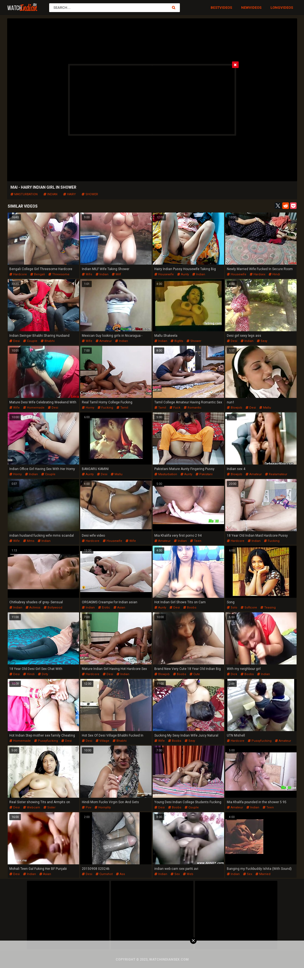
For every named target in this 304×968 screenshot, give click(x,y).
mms (28, 541)
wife (87, 274)
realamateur (276, 474)
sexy (262, 341)
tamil (122, 407)
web (188, 874)
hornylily (102, 807)
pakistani (204, 474)
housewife (164, 274)
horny (88, 407)
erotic (104, 607)
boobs (189, 607)
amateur (104, 341)
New (245, 7)
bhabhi (48, 341)
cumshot (104, 874)
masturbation (24, 194)
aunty (183, 274)
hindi (274, 274)
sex (175, 874)
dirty (43, 674)
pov (86, 807)
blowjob (234, 407)
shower (90, 194)
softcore (249, 607)
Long (275, 7)
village (102, 741)
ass (120, 874)
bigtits (177, 341)
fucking (105, 407)
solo (232, 607)
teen (195, 541)
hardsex (257, 274)
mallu (265, 407)
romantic (193, 407)
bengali (37, 274)
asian (119, 607)
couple (30, 341)
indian (50, 194)
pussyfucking (46, 741)
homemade (33, 407)
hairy (69, 194)
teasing (268, 607)
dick (232, 674)
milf (116, 274)
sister (49, 807)
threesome (58, 274)
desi (14, 341)
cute (194, 674)
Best (215, 7)
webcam (31, 807)
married (262, 874)
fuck (174, 407)
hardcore (18, 274)
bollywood (53, 607)
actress (33, 607)
